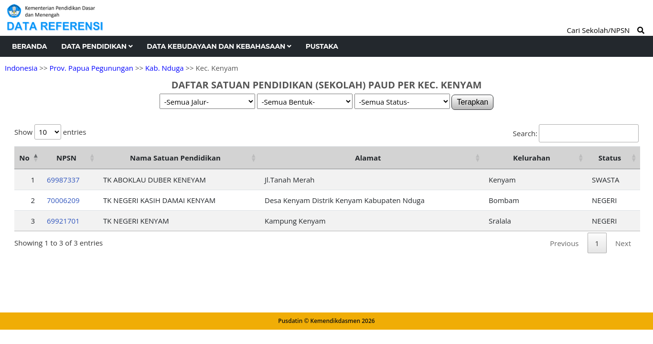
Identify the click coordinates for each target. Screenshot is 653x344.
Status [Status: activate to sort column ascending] (610, 157)
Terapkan (472, 102)
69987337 (63, 179)
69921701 (63, 221)
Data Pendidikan (96, 46)
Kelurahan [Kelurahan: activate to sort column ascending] (531, 157)
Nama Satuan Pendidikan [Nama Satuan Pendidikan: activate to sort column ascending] (175, 157)
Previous (564, 243)
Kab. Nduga (164, 68)
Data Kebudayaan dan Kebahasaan (219, 46)
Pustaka (322, 46)
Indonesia (21, 68)
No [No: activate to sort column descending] (24, 157)
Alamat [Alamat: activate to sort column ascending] (368, 157)
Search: (576, 133)
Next (623, 243)
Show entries (50, 132)
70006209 (63, 200)
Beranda (29, 46)
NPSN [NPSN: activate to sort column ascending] (66, 157)
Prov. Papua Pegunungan (91, 68)
